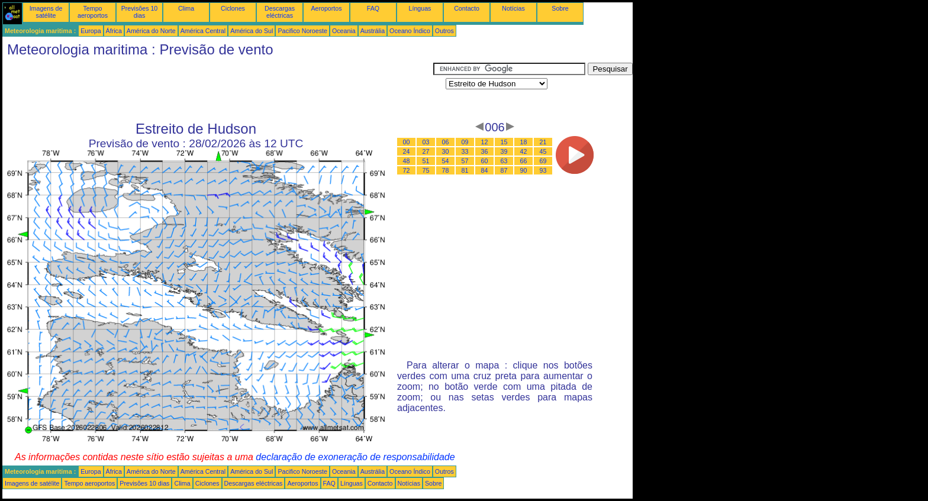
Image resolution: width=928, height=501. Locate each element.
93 (543, 170)
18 (523, 142)
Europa (90, 30)
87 (504, 170)
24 (406, 151)
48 (406, 160)
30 (445, 151)
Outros (444, 30)
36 (484, 151)
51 (426, 160)
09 (465, 142)
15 (504, 142)
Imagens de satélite (46, 12)
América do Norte (151, 30)
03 (426, 142)
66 (523, 160)
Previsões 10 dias (139, 12)
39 (504, 151)
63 (504, 160)
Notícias (513, 8)
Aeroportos (326, 8)
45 (543, 151)
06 (445, 142)
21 (543, 142)
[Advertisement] (217, 89)
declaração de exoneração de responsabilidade (355, 457)
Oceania (344, 30)
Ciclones (233, 8)
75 (426, 170)
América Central (203, 30)
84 (484, 170)
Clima (186, 8)
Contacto (466, 8)
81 (465, 170)
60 (484, 160)
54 (445, 160)
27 (426, 151)
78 (445, 170)
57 (465, 160)
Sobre (560, 8)
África (114, 30)
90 (523, 170)
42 (523, 151)
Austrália (372, 30)
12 (484, 142)
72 (406, 170)
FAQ (373, 8)
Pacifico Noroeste (302, 30)
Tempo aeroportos (93, 12)
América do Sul (251, 30)
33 (465, 151)
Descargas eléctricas (280, 12)
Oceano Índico (409, 30)
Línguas (420, 8)
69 (543, 160)
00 (406, 142)
